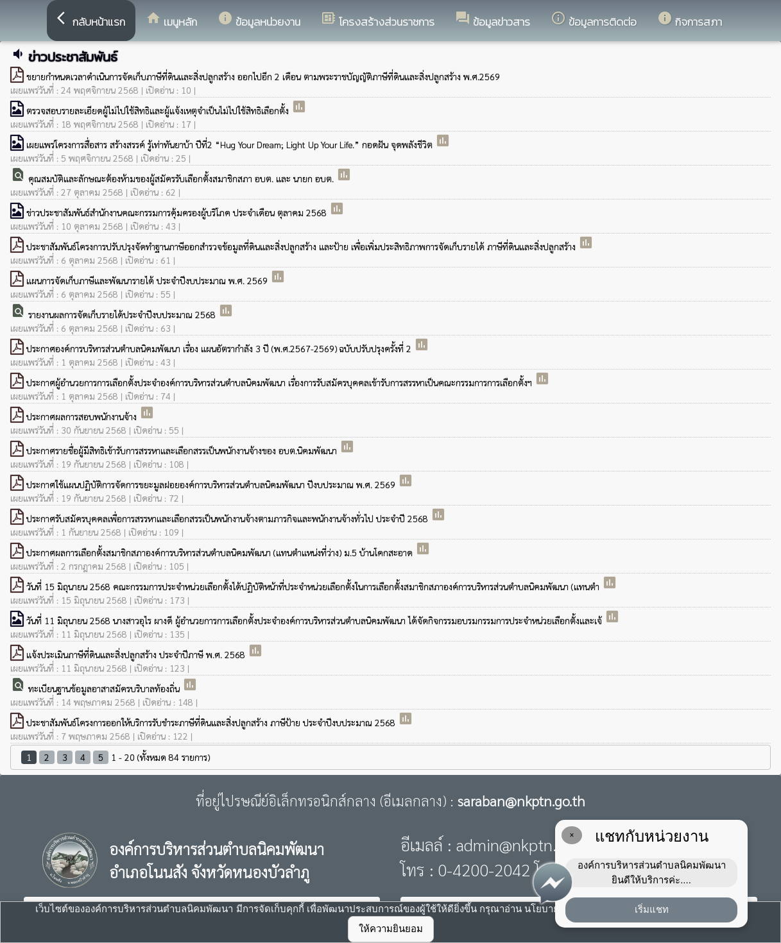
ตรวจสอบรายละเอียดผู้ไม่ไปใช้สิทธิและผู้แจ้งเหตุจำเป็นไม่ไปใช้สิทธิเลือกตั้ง (158, 110)
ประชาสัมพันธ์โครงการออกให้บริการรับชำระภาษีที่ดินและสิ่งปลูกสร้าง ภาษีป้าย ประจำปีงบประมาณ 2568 (212, 722)
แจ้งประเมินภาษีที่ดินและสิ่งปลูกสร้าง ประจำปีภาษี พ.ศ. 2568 (137, 654)
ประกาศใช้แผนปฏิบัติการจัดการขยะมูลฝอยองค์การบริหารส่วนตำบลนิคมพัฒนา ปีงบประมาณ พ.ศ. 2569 (212, 484)
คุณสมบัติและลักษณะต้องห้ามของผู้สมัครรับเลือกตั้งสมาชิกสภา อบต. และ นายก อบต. (182, 178)
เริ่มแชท (652, 909)
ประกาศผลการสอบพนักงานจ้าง (82, 416)
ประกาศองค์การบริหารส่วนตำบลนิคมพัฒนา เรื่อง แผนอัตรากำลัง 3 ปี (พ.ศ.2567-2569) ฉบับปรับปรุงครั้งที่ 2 (220, 348)
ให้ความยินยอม (391, 928)
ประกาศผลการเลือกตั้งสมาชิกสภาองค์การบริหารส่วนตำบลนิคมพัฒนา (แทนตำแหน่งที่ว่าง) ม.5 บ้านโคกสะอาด (220, 552)
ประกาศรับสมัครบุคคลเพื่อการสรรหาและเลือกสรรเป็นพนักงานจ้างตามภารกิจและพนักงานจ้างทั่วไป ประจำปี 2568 (228, 518)
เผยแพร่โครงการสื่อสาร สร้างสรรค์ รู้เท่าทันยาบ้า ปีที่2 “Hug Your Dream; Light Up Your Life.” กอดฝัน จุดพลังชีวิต (230, 144)
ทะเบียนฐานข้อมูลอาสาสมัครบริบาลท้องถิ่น (105, 688)
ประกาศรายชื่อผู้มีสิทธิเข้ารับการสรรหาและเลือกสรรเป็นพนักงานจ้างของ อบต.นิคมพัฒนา (182, 450)
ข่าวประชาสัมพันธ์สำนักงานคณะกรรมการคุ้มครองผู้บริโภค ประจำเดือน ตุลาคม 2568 (177, 212)
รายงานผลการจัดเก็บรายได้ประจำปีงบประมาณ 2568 (123, 314)
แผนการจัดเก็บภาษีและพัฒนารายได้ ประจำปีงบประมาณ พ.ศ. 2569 (148, 280)
